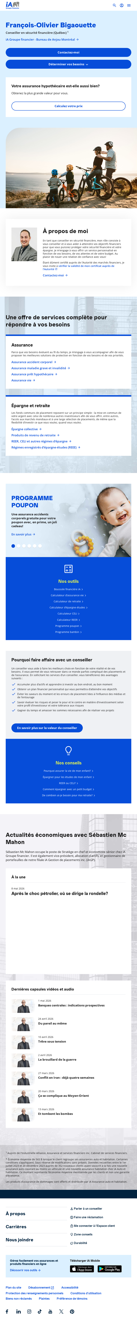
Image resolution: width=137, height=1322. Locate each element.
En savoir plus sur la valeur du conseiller (47, 728)
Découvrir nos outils (25, 1270)
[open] (128, 5)
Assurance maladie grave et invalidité (40, 368)
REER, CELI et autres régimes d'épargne (40, 441)
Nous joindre (19, 1239)
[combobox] (68, 64)
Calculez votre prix (69, 106)
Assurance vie (22, 380)
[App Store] (82, 1268)
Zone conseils (81, 1234)
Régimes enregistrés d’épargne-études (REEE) (45, 447)
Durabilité (78, 1243)
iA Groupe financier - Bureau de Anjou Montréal (42, 40)
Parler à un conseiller (86, 1209)
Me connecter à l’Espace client (92, 1226)
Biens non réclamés (19, 1298)
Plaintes (44, 1298)
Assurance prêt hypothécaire (33, 374)
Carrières (16, 1226)
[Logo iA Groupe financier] (12, 5)
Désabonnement (39, 1287)
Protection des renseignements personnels (34, 1293)
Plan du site (13, 1287)
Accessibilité (69, 1287)
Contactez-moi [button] (68, 52)
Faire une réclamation (86, 1217)
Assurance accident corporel (33, 362)
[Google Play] (110, 1268)
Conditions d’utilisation (85, 1293)
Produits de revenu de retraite (35, 435)
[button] (121, 5)
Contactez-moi (55, 275)
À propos (15, 1213)
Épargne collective (26, 429)
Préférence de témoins (72, 1298)
